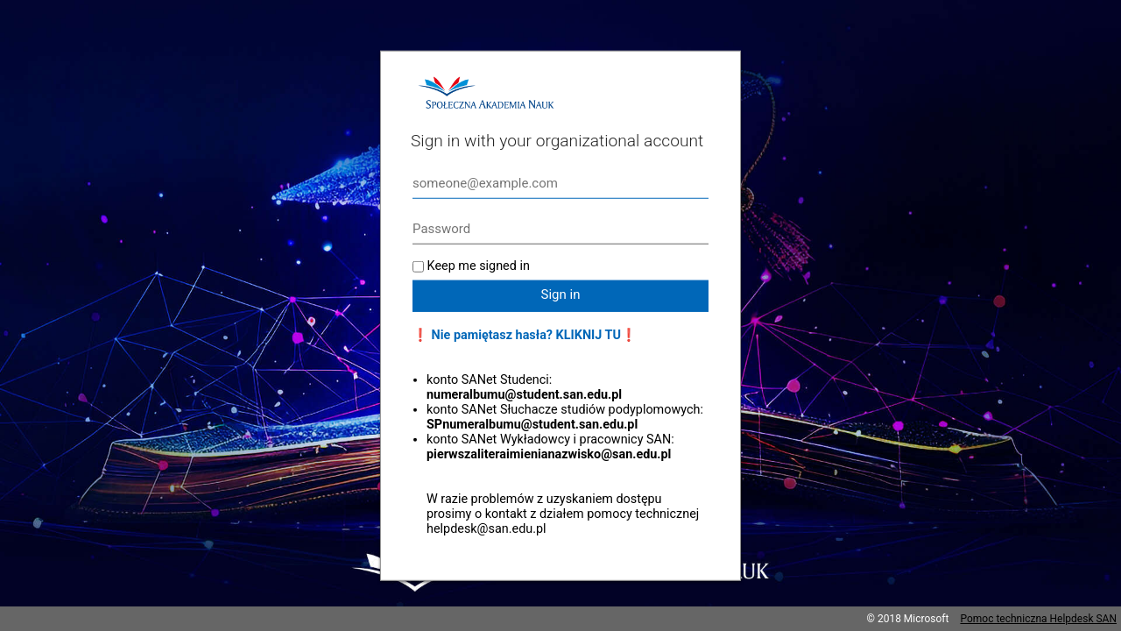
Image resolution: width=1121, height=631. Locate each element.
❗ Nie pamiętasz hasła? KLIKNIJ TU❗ (524, 335)
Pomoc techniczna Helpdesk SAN (1038, 619)
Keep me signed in (478, 266)
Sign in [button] (561, 294)
